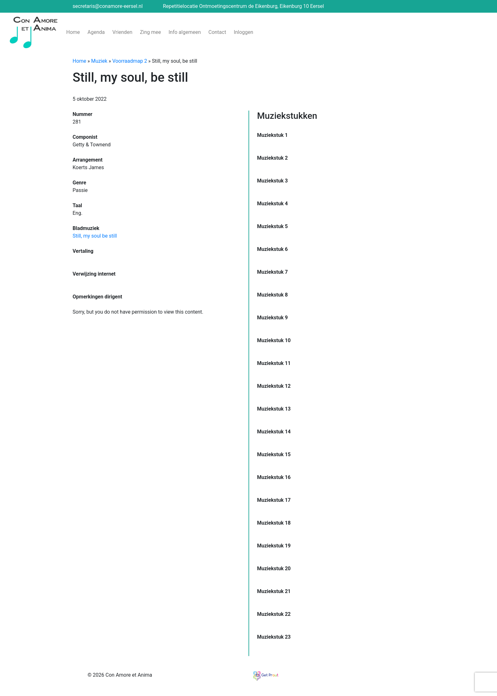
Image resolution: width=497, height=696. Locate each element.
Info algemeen (185, 32)
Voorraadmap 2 (129, 61)
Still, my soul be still (95, 236)
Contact (217, 32)
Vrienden (122, 32)
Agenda (96, 32)
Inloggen (243, 32)
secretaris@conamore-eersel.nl (108, 6)
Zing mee (150, 32)
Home (73, 32)
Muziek (99, 61)
